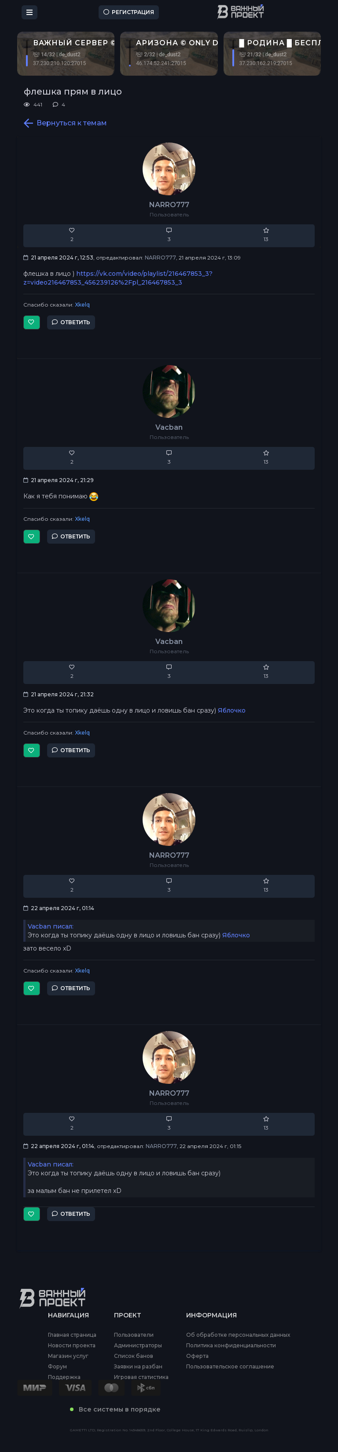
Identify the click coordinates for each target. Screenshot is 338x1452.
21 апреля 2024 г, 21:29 (58, 480)
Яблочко (232, 710)
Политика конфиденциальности (231, 1345)
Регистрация (128, 12)
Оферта (197, 1356)
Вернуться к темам (65, 123)
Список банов (133, 1356)
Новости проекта (72, 1345)
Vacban (169, 427)
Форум (57, 1366)
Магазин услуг (68, 1356)
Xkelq (82, 304)
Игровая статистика (141, 1377)
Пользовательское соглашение (230, 1366)
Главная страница (72, 1335)
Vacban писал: (50, 926)
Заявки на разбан (138, 1366)
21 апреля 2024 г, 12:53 (58, 257)
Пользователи (134, 1335)
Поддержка (64, 1377)
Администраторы (138, 1345)
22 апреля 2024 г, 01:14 (58, 908)
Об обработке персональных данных (238, 1335)
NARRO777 (169, 205)
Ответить (71, 322)
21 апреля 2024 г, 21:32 (58, 694)
